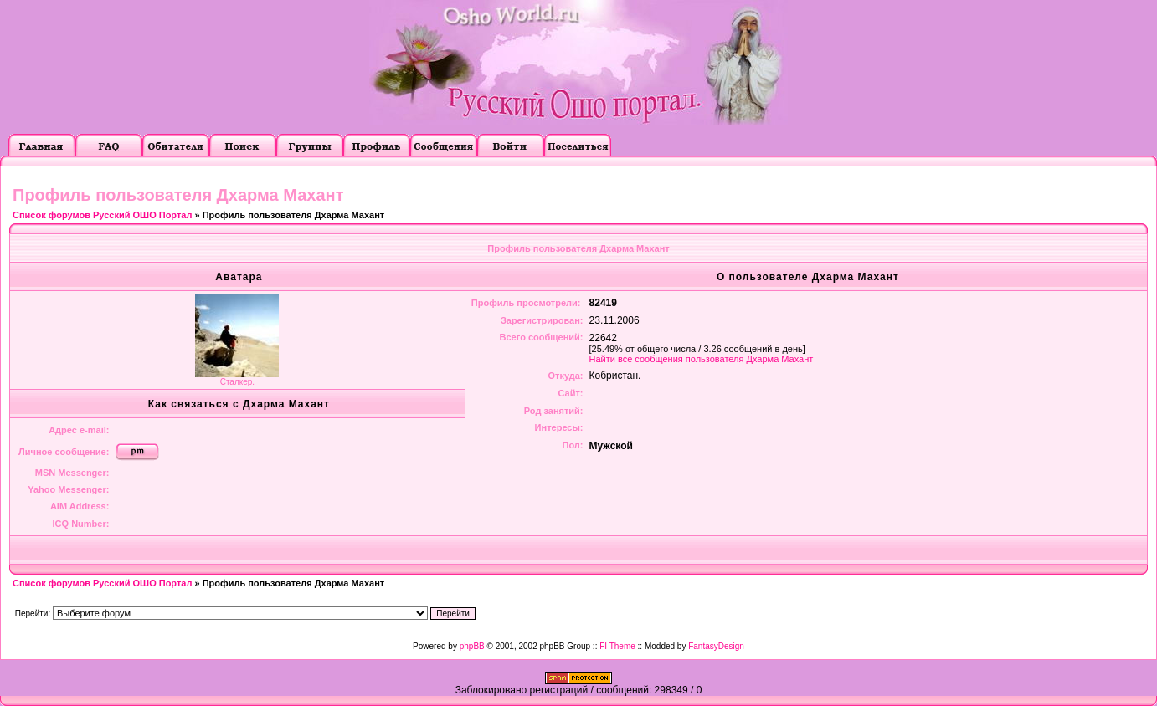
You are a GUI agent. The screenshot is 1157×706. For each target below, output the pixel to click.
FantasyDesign (716, 646)
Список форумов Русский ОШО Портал (102, 215)
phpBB (472, 646)
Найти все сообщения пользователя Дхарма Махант (701, 359)
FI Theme (617, 646)
